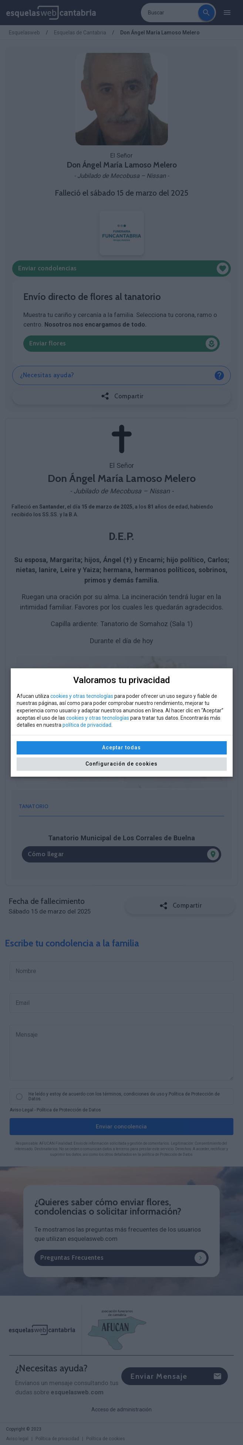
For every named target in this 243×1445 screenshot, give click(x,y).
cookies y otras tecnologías (81, 696)
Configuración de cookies (121, 764)
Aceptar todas (121, 747)
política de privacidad (87, 725)
